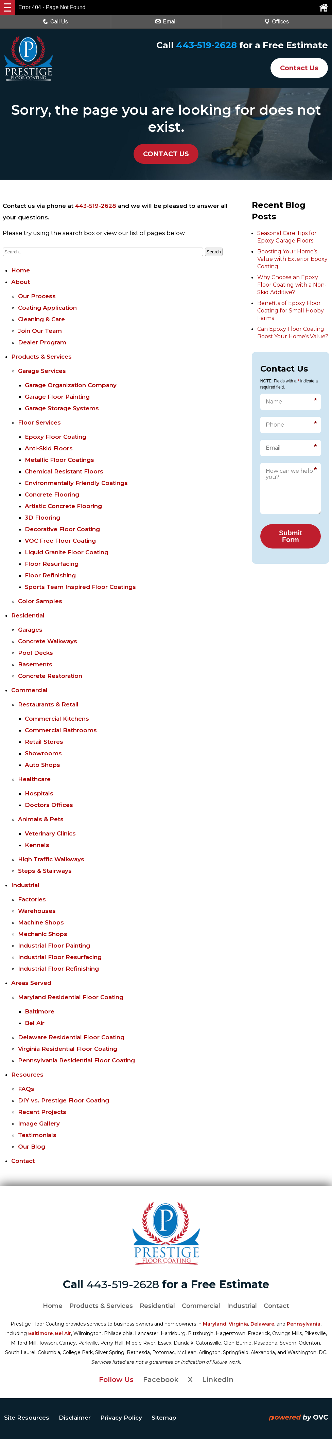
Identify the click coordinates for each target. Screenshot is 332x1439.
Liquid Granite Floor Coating (66, 552)
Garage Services (42, 370)
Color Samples (40, 601)
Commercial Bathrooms (61, 730)
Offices (276, 21)
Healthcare (34, 779)
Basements (35, 664)
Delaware (262, 1324)
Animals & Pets (41, 819)
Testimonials (37, 1135)
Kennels (37, 845)
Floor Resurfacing (51, 563)
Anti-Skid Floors (49, 448)
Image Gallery (39, 1123)
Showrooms (43, 753)
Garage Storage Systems (62, 408)
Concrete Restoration (50, 675)
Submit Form (290, 536)
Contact (23, 1160)
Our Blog (31, 1146)
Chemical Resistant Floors (64, 471)
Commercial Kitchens (57, 718)
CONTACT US (166, 154)
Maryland (214, 1324)
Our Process (37, 296)
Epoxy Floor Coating (55, 436)
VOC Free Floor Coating (60, 540)
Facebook (160, 1379)
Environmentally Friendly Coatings (76, 483)
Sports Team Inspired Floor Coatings (80, 586)
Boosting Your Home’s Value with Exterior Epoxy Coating (292, 259)
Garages (30, 629)
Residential (28, 615)
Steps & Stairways (45, 870)
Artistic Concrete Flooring (63, 506)
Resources (27, 1074)
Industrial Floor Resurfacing (60, 957)
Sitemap (164, 1417)
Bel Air (35, 1023)
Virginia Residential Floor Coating (67, 1048)
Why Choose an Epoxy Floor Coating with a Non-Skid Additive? (292, 284)
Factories (32, 899)
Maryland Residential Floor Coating (70, 997)
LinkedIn (217, 1379)
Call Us (55, 21)
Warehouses (37, 910)
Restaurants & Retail (48, 704)
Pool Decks (35, 652)
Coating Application (47, 307)
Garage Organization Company (71, 385)
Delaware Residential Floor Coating (71, 1037)
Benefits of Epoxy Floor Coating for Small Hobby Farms (290, 310)
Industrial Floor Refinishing (58, 968)
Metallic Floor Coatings (59, 459)
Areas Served (31, 982)
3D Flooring (42, 517)
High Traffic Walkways (51, 859)
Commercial (29, 690)
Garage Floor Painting (57, 396)
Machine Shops (41, 922)
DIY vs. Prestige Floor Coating (63, 1100)
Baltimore (39, 1011)
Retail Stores (44, 741)
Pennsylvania (303, 1324)
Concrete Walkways (47, 641)
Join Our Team (40, 330)
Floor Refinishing (50, 575)
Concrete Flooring (52, 494)
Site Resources (26, 1417)
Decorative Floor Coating (62, 529)
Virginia (238, 1324)
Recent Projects (42, 1112)
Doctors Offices (49, 805)
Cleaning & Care (41, 319)
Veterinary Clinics (50, 833)
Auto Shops (42, 764)
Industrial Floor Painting (54, 945)
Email (165, 21)
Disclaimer (75, 1417)
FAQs (26, 1088)
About (20, 281)
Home (20, 270)
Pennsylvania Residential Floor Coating (76, 1060)
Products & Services (41, 356)
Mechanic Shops (42, 934)
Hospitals (39, 793)
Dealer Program (42, 342)
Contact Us (297, 68)
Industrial (25, 885)
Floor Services (39, 422)
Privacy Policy (121, 1417)
